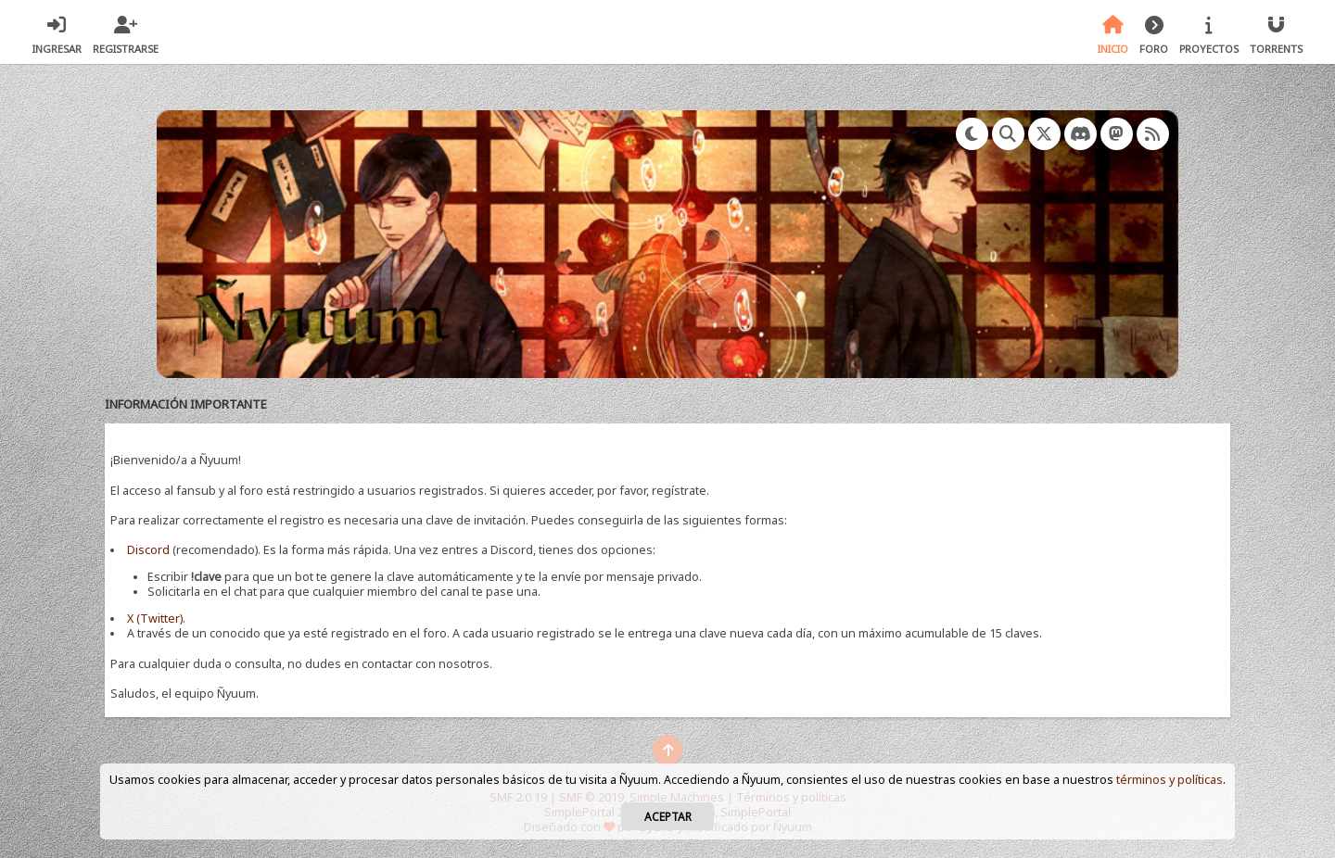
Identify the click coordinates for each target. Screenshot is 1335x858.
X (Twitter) (155, 618)
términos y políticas (1169, 780)
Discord (148, 550)
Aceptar (668, 816)
